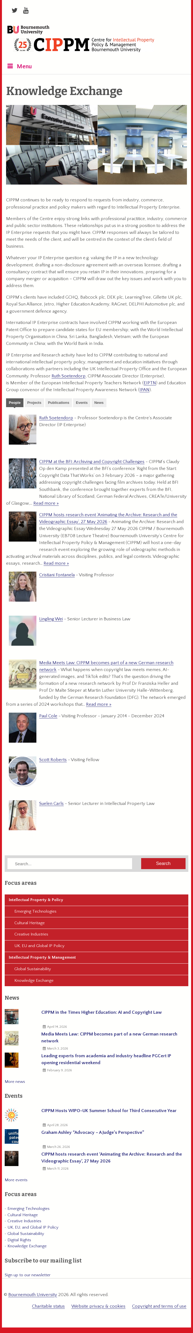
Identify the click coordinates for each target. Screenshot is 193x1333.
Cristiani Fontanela (57, 574)
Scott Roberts (53, 759)
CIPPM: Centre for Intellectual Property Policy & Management (83, 46)
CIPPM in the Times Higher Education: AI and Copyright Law (101, 1012)
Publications (58, 403)
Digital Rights (19, 1240)
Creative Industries (31, 934)
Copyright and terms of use (159, 1306)
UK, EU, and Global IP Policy (32, 1227)
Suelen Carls (51, 803)
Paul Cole (48, 715)
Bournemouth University (28, 30)
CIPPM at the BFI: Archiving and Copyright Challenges (91, 461)
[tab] (14, 403)
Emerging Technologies (35, 911)
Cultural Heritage (29, 923)
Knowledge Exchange (33, 980)
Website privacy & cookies (98, 1306)
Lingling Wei (51, 619)
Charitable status (48, 1306)
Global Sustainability (32, 969)
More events (16, 1180)
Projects (34, 403)
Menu (24, 66)
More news (15, 1081)
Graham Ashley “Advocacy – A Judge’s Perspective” (92, 1132)
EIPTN (150, 382)
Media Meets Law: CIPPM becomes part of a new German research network (109, 1037)
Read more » (46, 503)
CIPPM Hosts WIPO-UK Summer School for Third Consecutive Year (108, 1110)
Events (82, 403)
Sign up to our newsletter (27, 1275)
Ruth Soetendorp (68, 376)
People (15, 403)
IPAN (144, 389)
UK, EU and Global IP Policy (39, 945)
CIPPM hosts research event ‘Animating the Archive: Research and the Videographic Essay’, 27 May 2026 (111, 1158)
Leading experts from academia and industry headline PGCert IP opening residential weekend (106, 1059)
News (99, 403)
